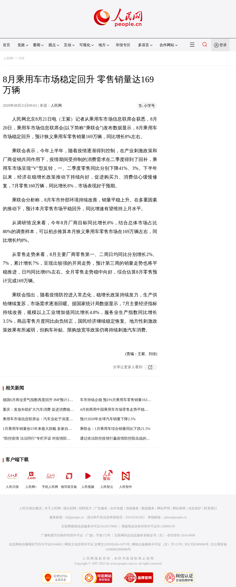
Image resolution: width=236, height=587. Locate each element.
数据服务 (148, 508)
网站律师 (179, 508)
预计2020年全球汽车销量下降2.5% (108, 419)
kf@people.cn (75, 517)
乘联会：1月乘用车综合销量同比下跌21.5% (115, 429)
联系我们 (210, 508)
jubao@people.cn (175, 517)
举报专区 (123, 45)
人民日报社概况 (30, 508)
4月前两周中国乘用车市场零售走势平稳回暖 (116, 409)
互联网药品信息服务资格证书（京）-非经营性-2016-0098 (154, 535)
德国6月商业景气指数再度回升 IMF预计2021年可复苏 (46, 400)
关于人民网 (52, 508)
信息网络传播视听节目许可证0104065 (35, 544)
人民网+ (31, 478)
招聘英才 (85, 508)
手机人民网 (50, 478)
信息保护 (194, 508)
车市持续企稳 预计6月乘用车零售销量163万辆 (117, 400)
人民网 (8, 58)
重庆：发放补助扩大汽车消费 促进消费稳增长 (40, 409)
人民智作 (126, 478)
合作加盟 (116, 508)
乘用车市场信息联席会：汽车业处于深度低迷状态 (43, 419)
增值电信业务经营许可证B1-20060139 (148, 526)
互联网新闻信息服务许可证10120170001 (89, 526)
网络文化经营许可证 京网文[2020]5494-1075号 (97, 544)
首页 (6, 45)
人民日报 (12, 478)
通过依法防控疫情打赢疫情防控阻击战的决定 (117, 438)
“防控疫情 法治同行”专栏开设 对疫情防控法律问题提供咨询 (51, 438)
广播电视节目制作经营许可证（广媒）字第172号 (75, 535)
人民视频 (88, 478)
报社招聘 (69, 508)
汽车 (21, 58)
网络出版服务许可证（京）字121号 (157, 544)
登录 (223, 45)
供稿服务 (132, 508)
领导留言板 (69, 478)
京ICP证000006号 (196, 544)
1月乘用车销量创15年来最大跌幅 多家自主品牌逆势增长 (48, 429)
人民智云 (107, 478)
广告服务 (100, 508)
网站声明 (163, 508)
